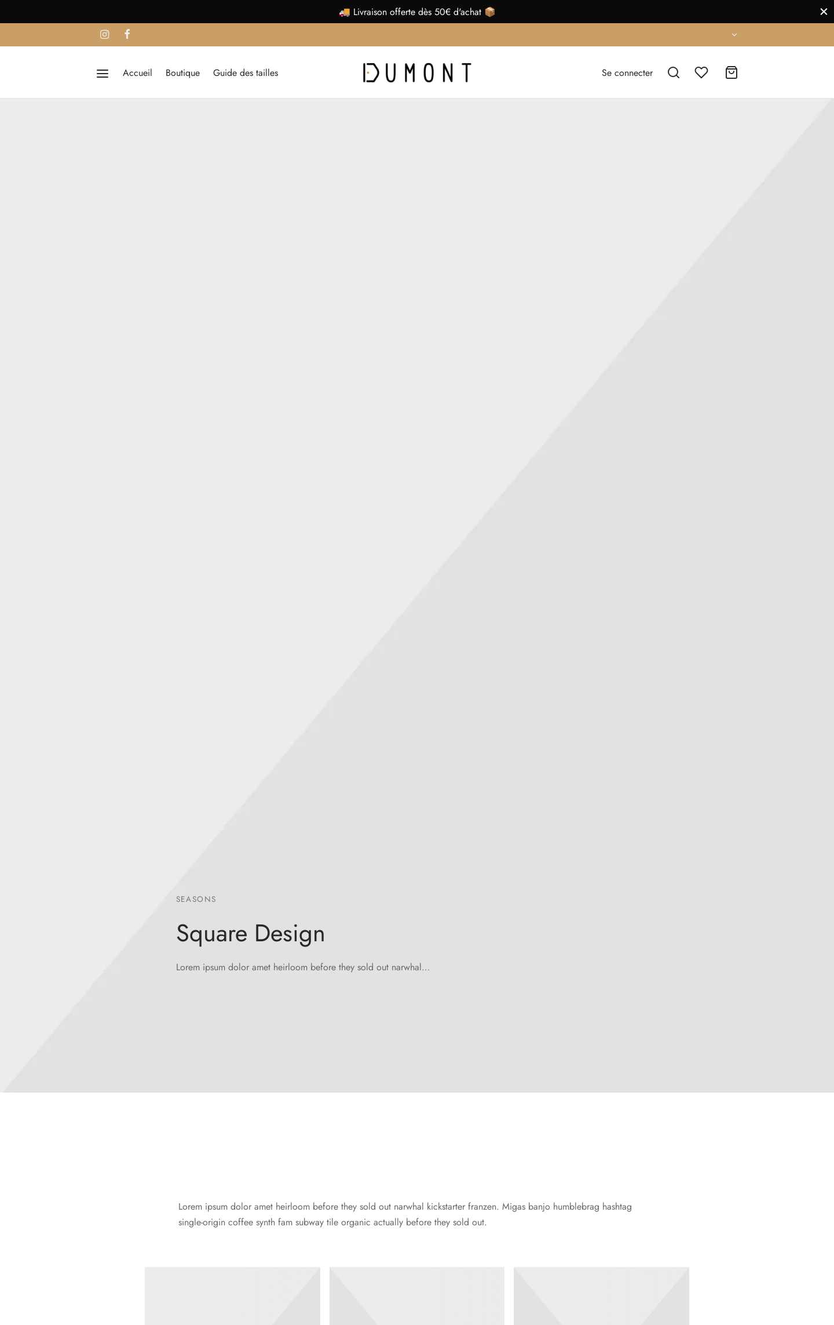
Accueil (137, 72)
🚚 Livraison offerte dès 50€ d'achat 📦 (417, 12)
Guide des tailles (245, 72)
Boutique (183, 72)
